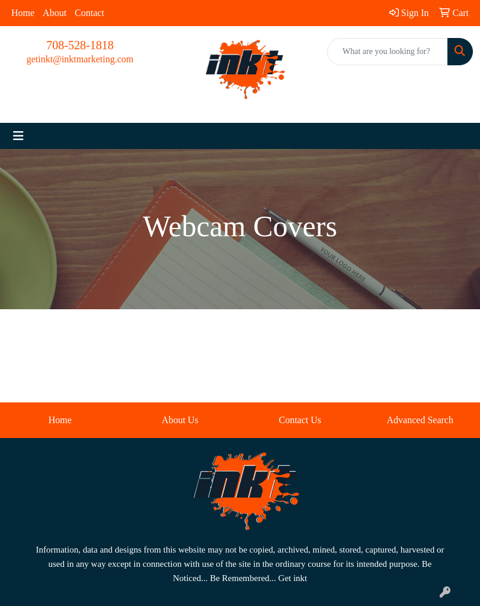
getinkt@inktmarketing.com (80, 59)
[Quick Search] (387, 51)
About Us (180, 420)
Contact (89, 13)
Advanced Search (420, 420)
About (54, 13)
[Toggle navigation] (18, 136)
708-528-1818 (79, 45)
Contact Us (300, 420)
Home (22, 13)
